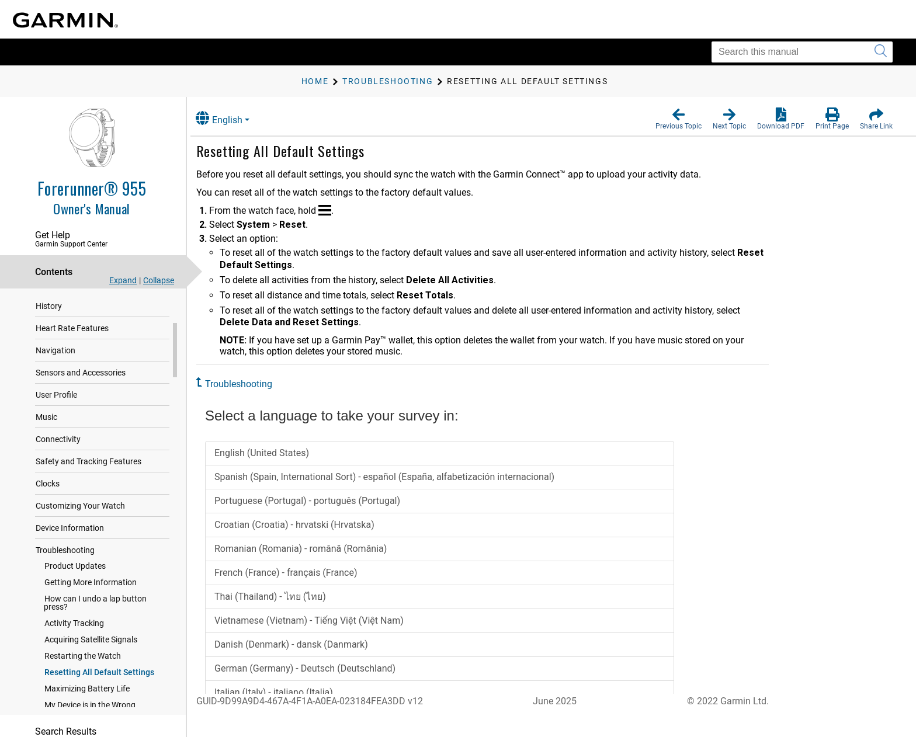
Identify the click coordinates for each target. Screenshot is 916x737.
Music (46, 435)
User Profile (56, 413)
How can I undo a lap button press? (95, 621)
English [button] (230, 118)
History (49, 324)
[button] (678, 119)
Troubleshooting (65, 568)
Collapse (158, 280)
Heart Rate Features (72, 346)
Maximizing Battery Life (87, 706)
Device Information (70, 546)
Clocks (48, 501)
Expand (123, 280)
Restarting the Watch (82, 674)
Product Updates (75, 584)
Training (50, 302)
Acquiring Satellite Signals (90, 657)
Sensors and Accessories (81, 390)
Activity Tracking (74, 641)
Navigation (55, 368)
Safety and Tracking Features (88, 479)
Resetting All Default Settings (99, 690)
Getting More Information (90, 600)
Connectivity (58, 457)
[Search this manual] (802, 51)
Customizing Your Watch (80, 524)
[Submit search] (881, 51)
